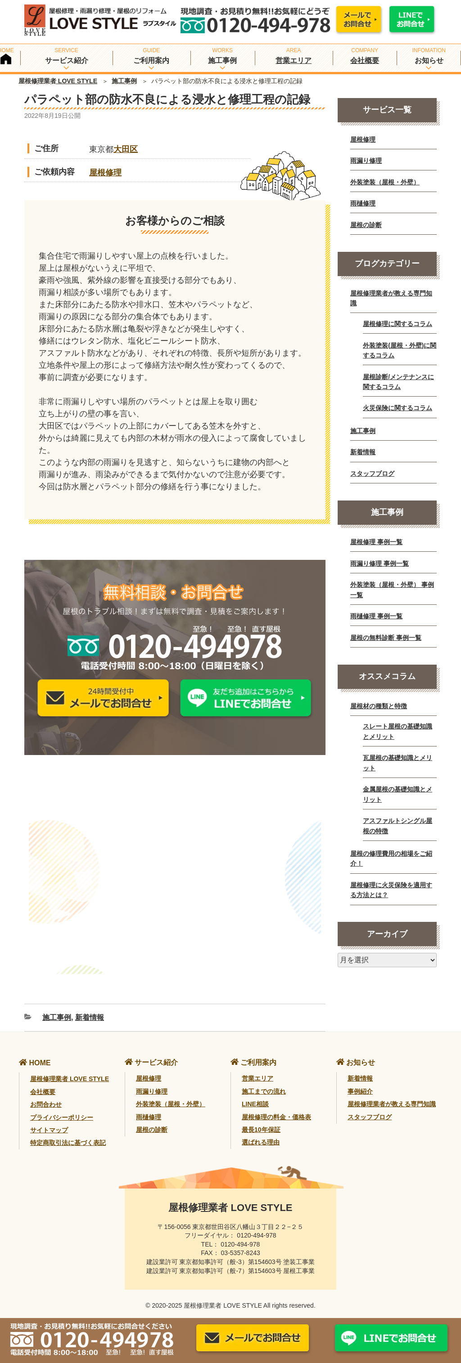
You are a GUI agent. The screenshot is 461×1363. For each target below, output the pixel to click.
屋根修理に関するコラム (397, 323)
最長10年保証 (261, 1121)
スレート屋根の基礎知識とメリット (397, 731)
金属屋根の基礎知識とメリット (397, 794)
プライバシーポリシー (61, 1109)
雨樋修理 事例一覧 (376, 616)
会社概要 (364, 60)
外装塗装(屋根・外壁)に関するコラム (399, 350)
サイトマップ (49, 1121)
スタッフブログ (372, 473)
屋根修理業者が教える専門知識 (391, 298)
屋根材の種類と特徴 (378, 706)
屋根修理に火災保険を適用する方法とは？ (391, 889)
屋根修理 (105, 172)
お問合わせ (46, 1096)
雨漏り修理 (366, 160)
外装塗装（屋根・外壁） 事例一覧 (392, 589)
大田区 (125, 149)
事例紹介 (360, 1082)
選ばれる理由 (261, 1134)
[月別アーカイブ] (387, 960)
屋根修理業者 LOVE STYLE (57, 81)
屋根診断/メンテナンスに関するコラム (398, 381)
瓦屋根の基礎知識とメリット (397, 762)
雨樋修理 (362, 203)
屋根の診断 (366, 224)
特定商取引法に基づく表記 (68, 1134)
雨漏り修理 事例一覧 (379, 563)
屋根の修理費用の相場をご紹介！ (391, 858)
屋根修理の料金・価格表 (276, 1108)
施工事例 (124, 81)
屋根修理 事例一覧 (376, 541)
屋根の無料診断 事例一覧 (385, 637)
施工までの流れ (264, 1082)
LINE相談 (255, 1095)
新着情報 (89, 1009)
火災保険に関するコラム (397, 407)
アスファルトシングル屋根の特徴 (397, 825)
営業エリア (294, 60)
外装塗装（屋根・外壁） (385, 182)
